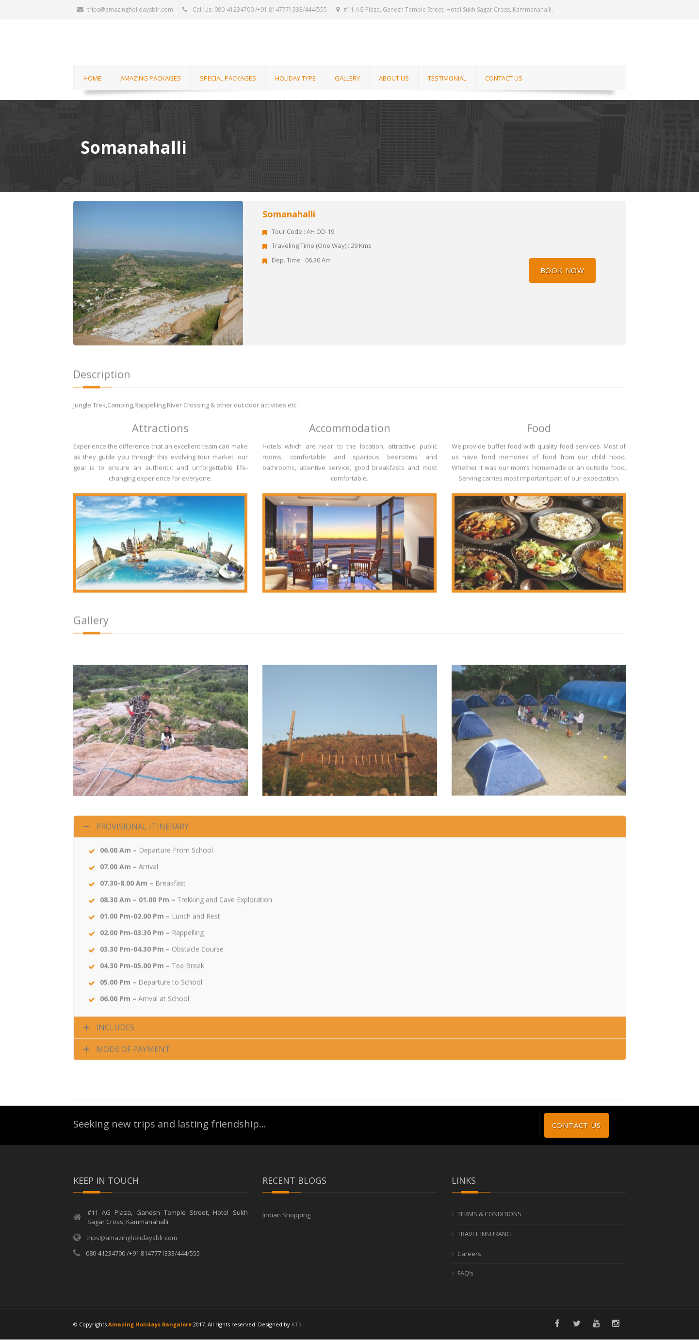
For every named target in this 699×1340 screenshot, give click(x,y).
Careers (469, 1253)
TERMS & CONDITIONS (489, 1214)
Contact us (576, 1125)
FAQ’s (465, 1273)
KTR (297, 1324)
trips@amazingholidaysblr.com (125, 9)
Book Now (562, 270)
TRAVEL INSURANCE (485, 1233)
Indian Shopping (286, 1215)
